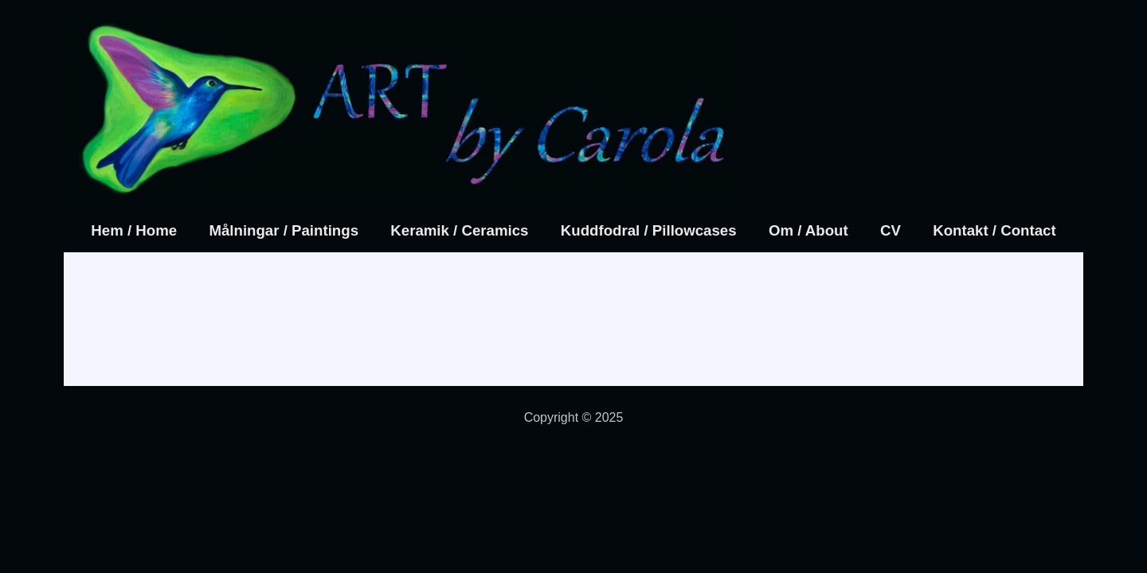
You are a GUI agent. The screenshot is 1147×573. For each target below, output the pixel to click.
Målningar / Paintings (283, 230)
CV (890, 230)
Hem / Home (134, 230)
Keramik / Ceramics (459, 230)
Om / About (808, 230)
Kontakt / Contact (994, 230)
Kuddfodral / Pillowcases (649, 230)
